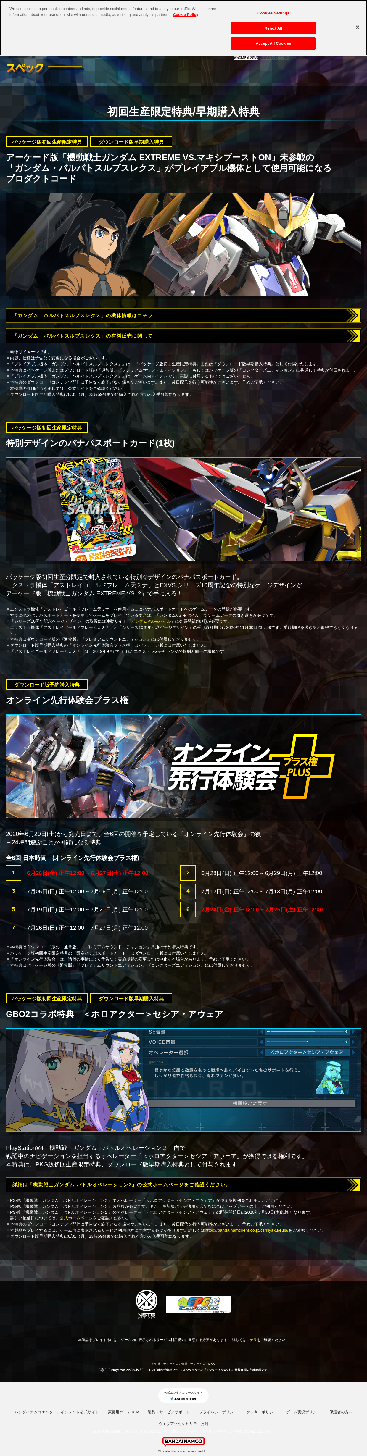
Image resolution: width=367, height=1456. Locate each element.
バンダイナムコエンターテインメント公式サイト (57, 1412)
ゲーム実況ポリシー (303, 1412)
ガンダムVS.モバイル (151, 621)
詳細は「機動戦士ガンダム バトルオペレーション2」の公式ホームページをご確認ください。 (121, 1184)
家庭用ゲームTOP (123, 1412)
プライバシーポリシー (218, 1412)
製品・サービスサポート (169, 1412)
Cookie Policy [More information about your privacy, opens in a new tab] (185, 11)
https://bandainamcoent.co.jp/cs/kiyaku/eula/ (246, 1230)
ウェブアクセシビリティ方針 (184, 1423)
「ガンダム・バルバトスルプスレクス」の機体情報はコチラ (82, 315)
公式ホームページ (76, 1218)
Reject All (273, 24)
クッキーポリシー (261, 1412)
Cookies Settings (273, 9)
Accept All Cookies (273, 40)
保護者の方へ (340, 1412)
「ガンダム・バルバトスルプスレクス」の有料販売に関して (82, 335)
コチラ (251, 1340)
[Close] (357, 23)
